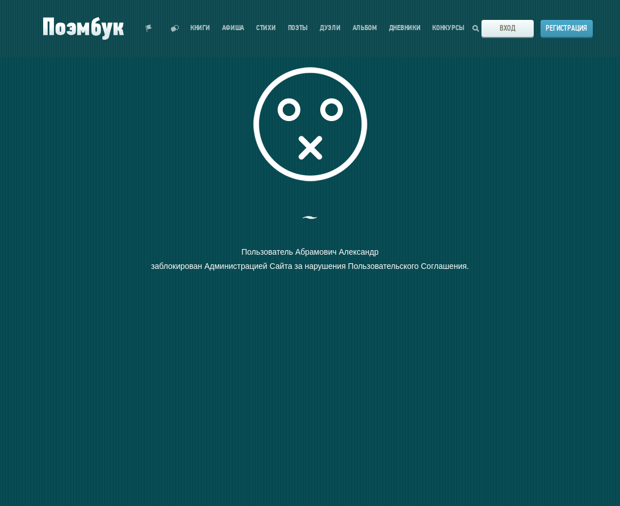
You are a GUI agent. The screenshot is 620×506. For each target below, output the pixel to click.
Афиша (233, 28)
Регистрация (566, 28)
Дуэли (330, 28)
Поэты (298, 28)
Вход (508, 28)
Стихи (266, 28)
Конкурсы (448, 28)
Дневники (405, 28)
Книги (200, 28)
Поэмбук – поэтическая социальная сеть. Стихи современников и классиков (83, 28)
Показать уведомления (149, 28)
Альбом (365, 28)
